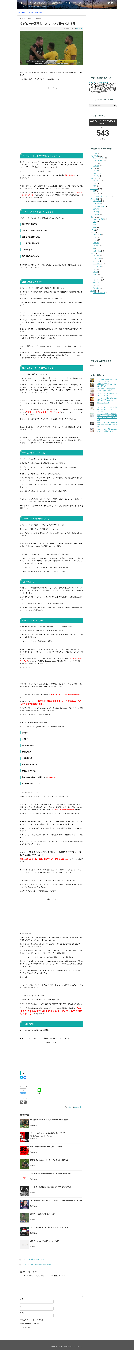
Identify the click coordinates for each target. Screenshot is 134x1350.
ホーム (67, 1344)
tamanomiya (78, 1107)
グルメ (92, 168)
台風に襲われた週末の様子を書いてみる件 (46, 1147)
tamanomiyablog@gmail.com (98, 82)
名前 (22, 1299)
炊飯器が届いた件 (103, 403)
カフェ (95, 170)
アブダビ (96, 255)
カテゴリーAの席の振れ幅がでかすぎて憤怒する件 (49, 1227)
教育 (94, 224)
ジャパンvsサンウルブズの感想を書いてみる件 (48, 1133)
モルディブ (97, 280)
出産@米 (96, 209)
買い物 (92, 291)
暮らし (95, 193)
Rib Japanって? (22, 12)
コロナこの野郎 (98, 219)
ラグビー (79, 28)
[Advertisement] (52, 117)
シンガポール (97, 264)
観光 (91, 253)
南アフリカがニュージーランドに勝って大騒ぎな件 (49, 1160)
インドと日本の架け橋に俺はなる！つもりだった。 (53, 2)
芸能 (94, 227)
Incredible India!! (98, 158)
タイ (94, 269)
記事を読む (33, 1125)
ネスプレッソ (97, 173)
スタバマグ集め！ (99, 293)
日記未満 (96, 245)
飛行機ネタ (97, 288)
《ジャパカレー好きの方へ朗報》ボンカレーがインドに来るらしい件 (107, 409)
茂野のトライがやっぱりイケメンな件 (44, 1241)
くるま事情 (97, 203)
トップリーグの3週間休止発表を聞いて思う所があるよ (50, 1187)
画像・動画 (97, 251)
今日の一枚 (97, 234)
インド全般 (94, 156)
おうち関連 (97, 201)
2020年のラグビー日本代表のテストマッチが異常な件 (50, 1174)
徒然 (94, 240)
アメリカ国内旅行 (99, 206)
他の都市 (96, 166)
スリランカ (97, 266)
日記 (91, 232)
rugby (69, 1107)
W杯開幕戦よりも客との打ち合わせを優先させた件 (49, 1120)
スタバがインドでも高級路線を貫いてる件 (35, 1264)
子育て (95, 237)
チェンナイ (94, 189)
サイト (22, 1313)
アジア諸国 (94, 153)
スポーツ (93, 179)
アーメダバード (98, 160)
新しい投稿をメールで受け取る (32, 1323)
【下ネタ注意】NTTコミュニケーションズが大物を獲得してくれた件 (56, 1200)
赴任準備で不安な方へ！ (36, 12)
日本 (94, 285)
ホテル (95, 274)
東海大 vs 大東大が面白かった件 (42, 1214)
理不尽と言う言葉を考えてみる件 (32, 1259)
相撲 (94, 183)
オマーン (96, 261)
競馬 (94, 186)
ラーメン (96, 176)
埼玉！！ (96, 283)
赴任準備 (96, 214)
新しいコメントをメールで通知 (32, 1320)
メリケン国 (94, 199)
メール (23, 1306)
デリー (95, 163)
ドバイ (95, 272)
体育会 (92, 230)
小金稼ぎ (96, 212)
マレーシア (97, 277)
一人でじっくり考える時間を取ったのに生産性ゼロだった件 (107, 424)
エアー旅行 (97, 258)
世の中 (92, 217)
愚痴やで (96, 243)
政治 (94, 222)
